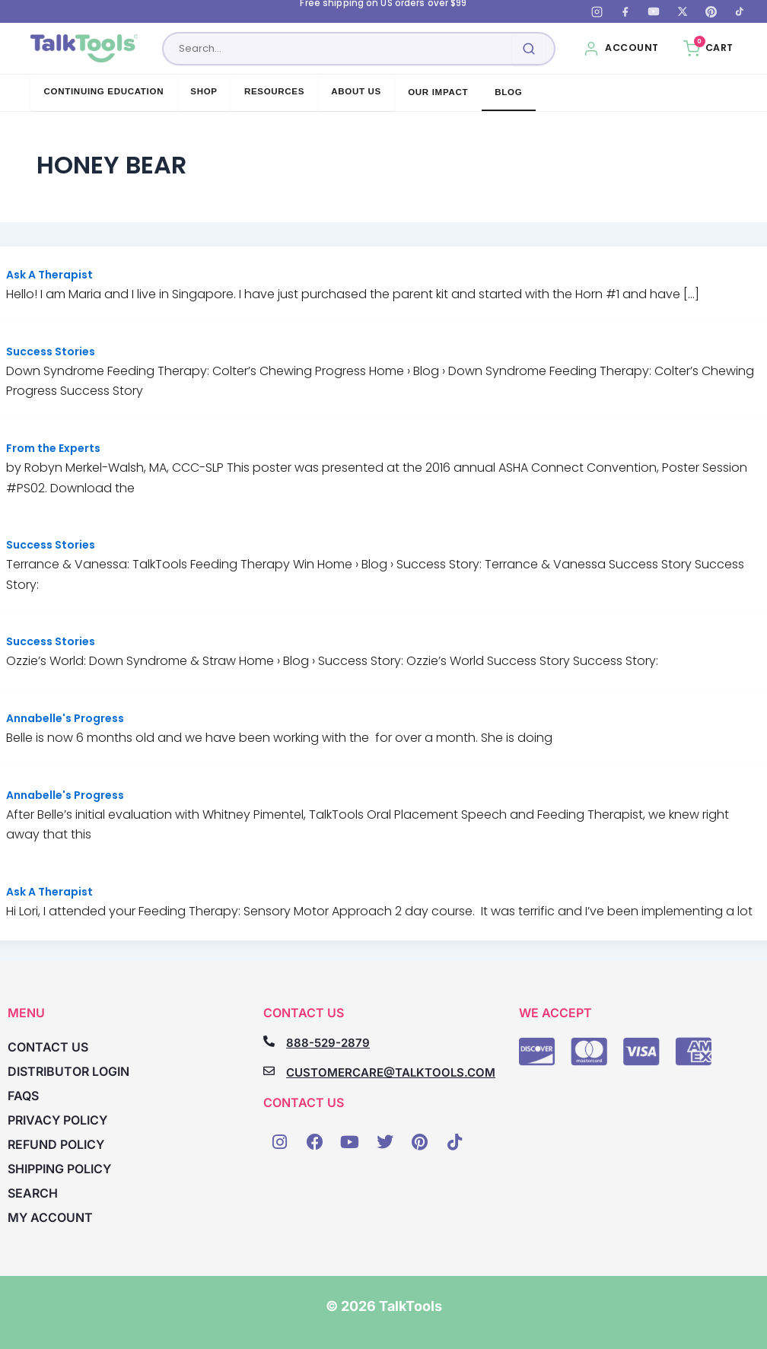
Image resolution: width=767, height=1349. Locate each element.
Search (33, 1193)
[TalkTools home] (84, 48)
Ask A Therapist (49, 274)
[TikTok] (739, 11)
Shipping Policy (59, 1169)
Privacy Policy (57, 1120)
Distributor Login (68, 1072)
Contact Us (48, 1047)
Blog (508, 92)
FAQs (23, 1096)
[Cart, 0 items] (708, 48)
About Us (356, 91)
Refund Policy (56, 1145)
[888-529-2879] (269, 1041)
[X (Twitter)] (682, 11)
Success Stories (50, 351)
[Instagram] (596, 11)
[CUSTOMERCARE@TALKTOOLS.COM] (269, 1071)
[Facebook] (625, 11)
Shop (203, 91)
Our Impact (438, 92)
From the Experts (53, 448)
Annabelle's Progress (65, 718)
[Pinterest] (711, 11)
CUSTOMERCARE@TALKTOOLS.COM (390, 1072)
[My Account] (621, 48)
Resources (274, 91)
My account (50, 1218)
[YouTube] (653, 11)
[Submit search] (529, 48)
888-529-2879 (328, 1043)
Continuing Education (104, 91)
